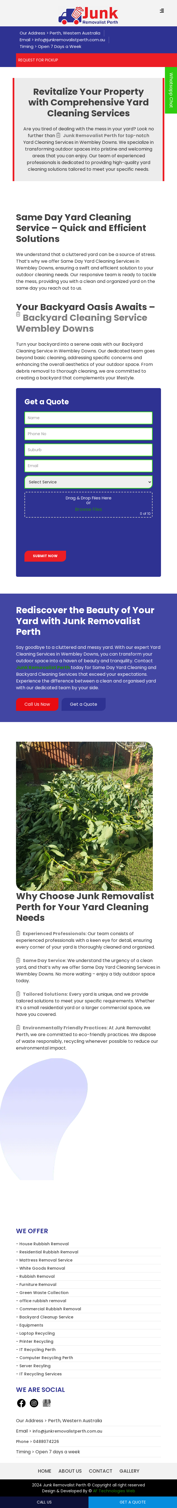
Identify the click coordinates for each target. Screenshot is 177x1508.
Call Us (44, 1502)
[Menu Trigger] (162, 11)
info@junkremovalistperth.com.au (70, 40)
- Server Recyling (33, 1366)
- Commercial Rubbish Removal (48, 1309)
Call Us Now (37, 704)
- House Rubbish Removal (42, 1244)
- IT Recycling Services (39, 1374)
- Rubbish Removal (35, 1276)
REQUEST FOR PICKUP (38, 60)
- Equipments (29, 1325)
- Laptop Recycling (35, 1333)
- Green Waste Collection (42, 1292)
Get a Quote (83, 704)
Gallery (129, 1471)
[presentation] (67, 535)
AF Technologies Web (114, 1491)
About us (70, 1471)
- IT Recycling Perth (36, 1349)
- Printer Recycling (34, 1341)
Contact (100, 1471)
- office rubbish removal (41, 1301)
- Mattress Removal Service (44, 1260)
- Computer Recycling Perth (44, 1358)
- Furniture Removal (36, 1284)
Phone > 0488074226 (37, 1441)
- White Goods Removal (40, 1268)
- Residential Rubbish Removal (47, 1252)
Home (44, 1471)
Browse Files (88, 509)
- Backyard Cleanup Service (44, 1317)
